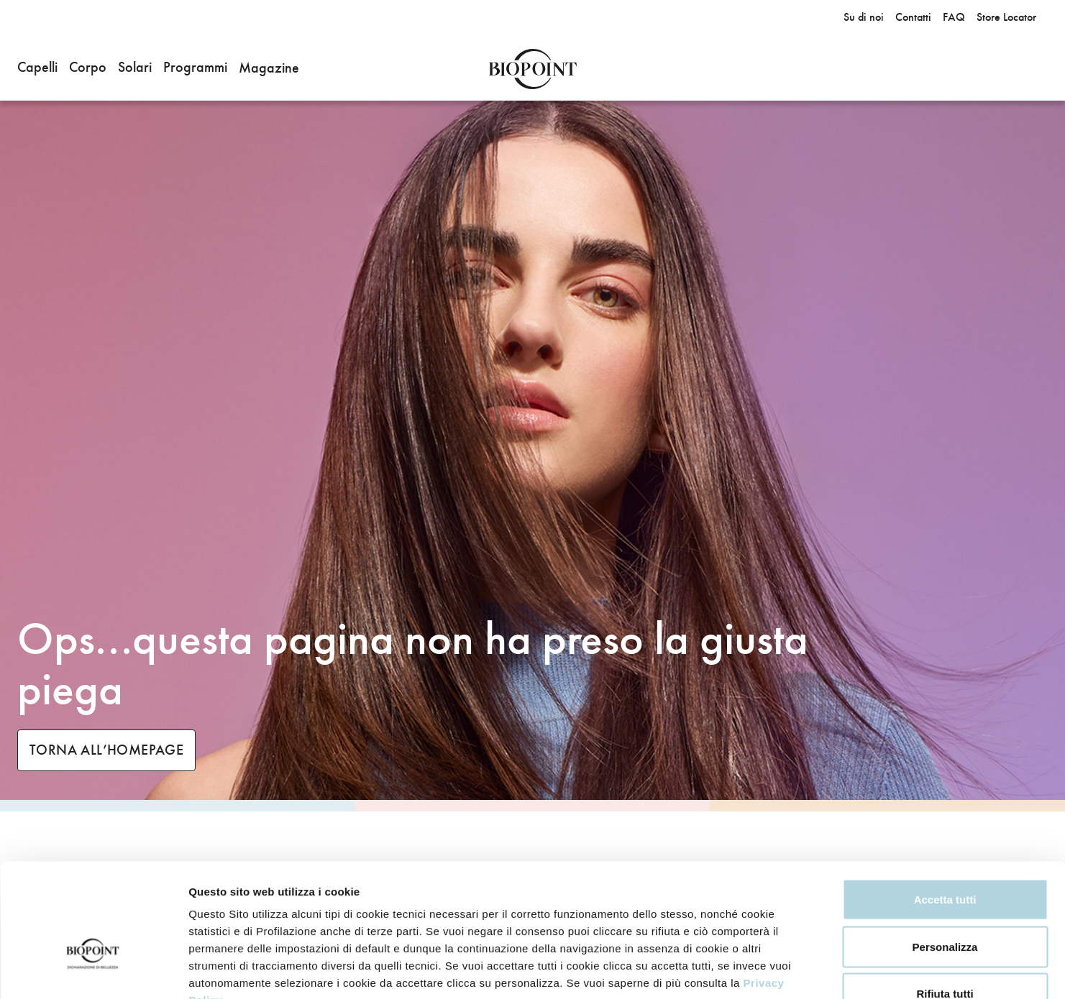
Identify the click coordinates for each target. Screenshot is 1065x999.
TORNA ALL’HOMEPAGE (106, 750)
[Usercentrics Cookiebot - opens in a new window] (93, 971)
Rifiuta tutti (944, 904)
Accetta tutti (945, 810)
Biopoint (532, 69)
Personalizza (945, 858)
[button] (37, 69)
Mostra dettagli (897, 971)
